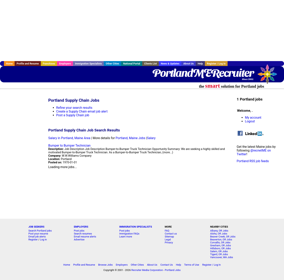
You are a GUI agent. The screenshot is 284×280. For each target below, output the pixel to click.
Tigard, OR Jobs (219, 254)
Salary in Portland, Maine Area (69, 138)
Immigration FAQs (129, 233)
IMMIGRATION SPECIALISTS (135, 226)
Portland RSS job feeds (253, 161)
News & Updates (170, 63)
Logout (250, 121)
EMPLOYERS (81, 226)
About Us (188, 63)
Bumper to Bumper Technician (69, 145)
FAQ (167, 230)
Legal (168, 239)
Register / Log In (216, 63)
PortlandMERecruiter (202, 73)
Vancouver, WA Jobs (221, 257)
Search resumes (83, 233)
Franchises (49, 63)
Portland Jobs (173, 270)
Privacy (169, 242)
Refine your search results (74, 108)
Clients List (150, 63)
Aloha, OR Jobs (218, 233)
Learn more (125, 236)
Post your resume (38, 233)
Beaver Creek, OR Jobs (222, 236)
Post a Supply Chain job (72, 115)
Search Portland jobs (40, 230)
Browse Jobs (105, 264)
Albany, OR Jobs (219, 230)
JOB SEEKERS (36, 226)
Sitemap (169, 236)
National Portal (131, 63)
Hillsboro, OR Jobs (220, 248)
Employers (65, 63)
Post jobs (79, 230)
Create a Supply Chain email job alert (82, 111)
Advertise (79, 239)
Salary (151, 138)
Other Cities (112, 63)
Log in (43, 239)
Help (200, 63)
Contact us (171, 233)
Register (33, 239)
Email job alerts (37, 236)
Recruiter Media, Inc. (269, 76)
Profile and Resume (28, 63)
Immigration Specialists (88, 63)
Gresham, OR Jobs (220, 245)
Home (9, 63)
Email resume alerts (85, 236)
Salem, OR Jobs (219, 251)
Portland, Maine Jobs (130, 138)
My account (253, 117)
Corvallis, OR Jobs (220, 242)
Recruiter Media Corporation (147, 270)
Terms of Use (191, 264)
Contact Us (166, 264)
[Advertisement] (142, 30)
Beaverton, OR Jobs (221, 239)
